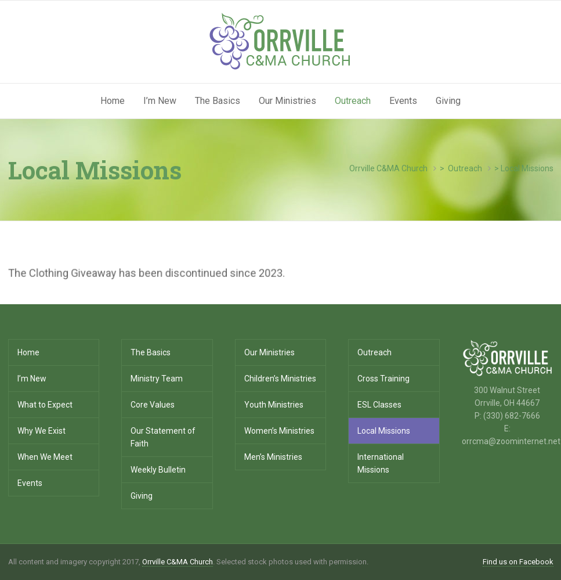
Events (403, 100)
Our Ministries (287, 100)
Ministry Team (157, 378)
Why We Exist (41, 430)
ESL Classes (379, 404)
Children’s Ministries (280, 378)
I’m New (159, 100)
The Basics (217, 100)
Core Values (153, 404)
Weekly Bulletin (158, 469)
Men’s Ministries (273, 457)
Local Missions (383, 430)
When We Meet (45, 457)
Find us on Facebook (518, 561)
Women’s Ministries (279, 430)
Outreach (353, 100)
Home (112, 100)
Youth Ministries (273, 404)
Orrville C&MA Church (177, 561)
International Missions (380, 463)
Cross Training (383, 378)
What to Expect (45, 404)
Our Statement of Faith (163, 437)
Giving (448, 100)
